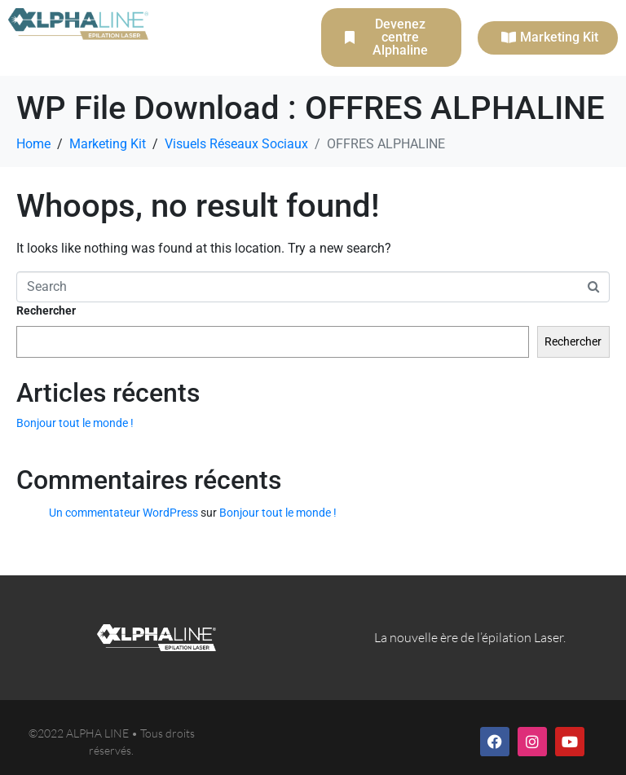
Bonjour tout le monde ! (75, 422)
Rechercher (46, 310)
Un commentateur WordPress (123, 512)
